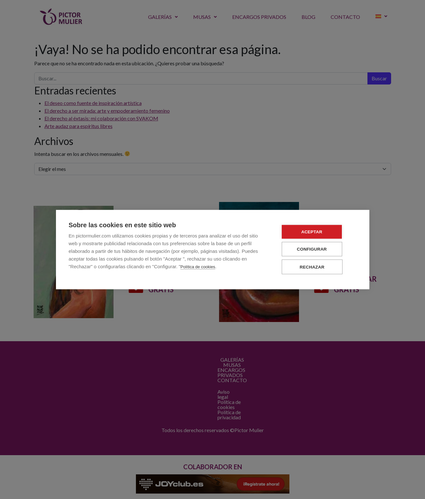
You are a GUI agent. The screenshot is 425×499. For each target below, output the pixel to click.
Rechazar (318, 266)
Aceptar (317, 231)
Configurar (318, 249)
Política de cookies (197, 266)
